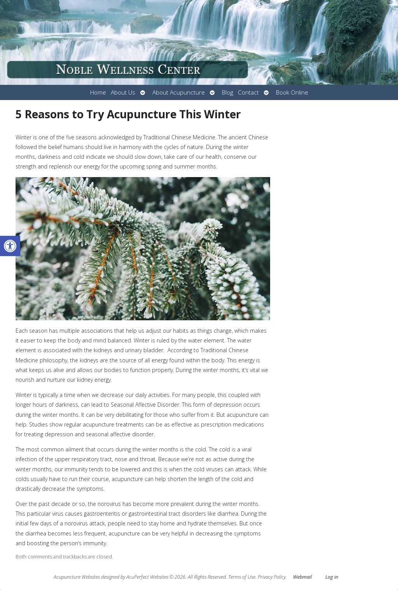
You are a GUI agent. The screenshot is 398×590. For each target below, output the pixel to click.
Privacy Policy (272, 577)
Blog (227, 92)
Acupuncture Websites (77, 577)
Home (98, 92)
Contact (248, 92)
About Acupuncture (178, 92)
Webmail (302, 577)
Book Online (292, 92)
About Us (123, 92)
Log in (331, 577)
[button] (10, 246)
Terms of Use (241, 577)
